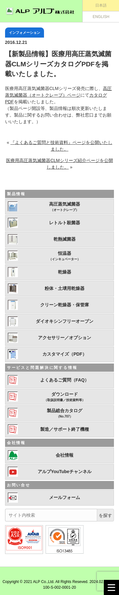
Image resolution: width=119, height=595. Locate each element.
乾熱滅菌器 (64, 239)
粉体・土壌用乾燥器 (65, 288)
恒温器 (64, 256)
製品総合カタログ (64, 413)
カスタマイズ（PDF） (64, 354)
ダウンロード (64, 397)
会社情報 (64, 455)
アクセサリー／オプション (64, 337)
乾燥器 (64, 271)
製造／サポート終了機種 (64, 429)
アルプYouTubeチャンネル (64, 471)
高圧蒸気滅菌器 (64, 206)
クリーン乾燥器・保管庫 (64, 304)
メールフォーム (64, 497)
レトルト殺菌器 (64, 222)
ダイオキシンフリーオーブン (64, 321)
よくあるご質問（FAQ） (64, 379)
